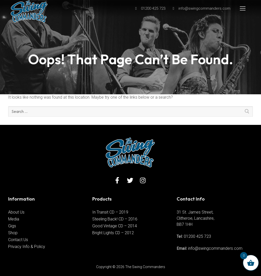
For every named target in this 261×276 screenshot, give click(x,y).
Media (13, 219)
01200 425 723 (197, 236)
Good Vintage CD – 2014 (114, 226)
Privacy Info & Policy (26, 246)
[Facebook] (117, 180)
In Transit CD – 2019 (110, 212)
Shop (13, 232)
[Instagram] (142, 180)
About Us (16, 212)
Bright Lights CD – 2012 (113, 232)
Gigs (12, 226)
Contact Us (18, 239)
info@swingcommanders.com (215, 248)
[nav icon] (242, 8)
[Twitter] (130, 180)
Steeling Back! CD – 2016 (114, 219)
